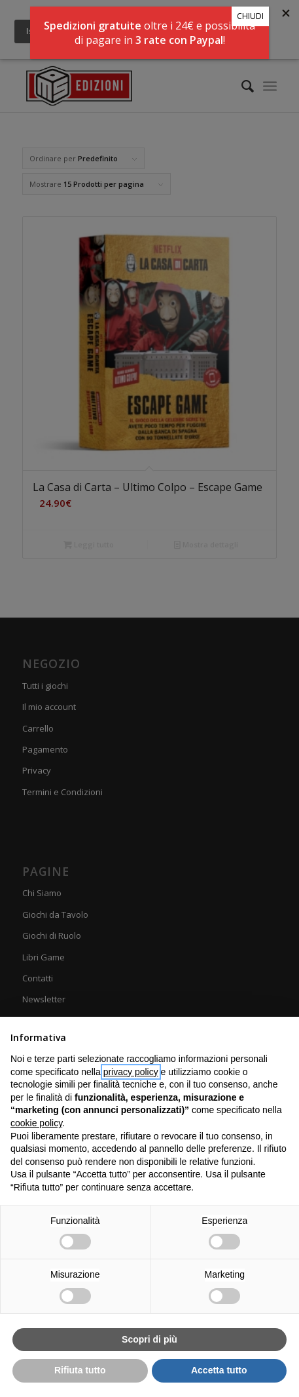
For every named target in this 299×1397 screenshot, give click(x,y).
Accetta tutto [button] (219, 1370)
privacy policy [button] (130, 1072)
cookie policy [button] (36, 1123)
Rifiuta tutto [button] (80, 1370)
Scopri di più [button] (149, 1339)
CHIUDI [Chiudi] (250, 16)
